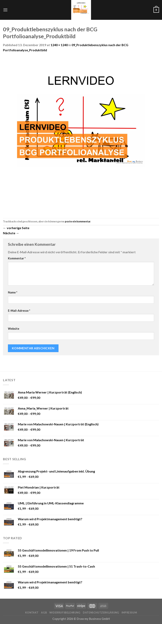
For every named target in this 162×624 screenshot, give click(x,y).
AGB (44, 612)
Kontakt (32, 612)
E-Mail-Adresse (19, 310)
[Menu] (5, 10)
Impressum (129, 612)
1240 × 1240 (59, 45)
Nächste (11, 233)
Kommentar (17, 258)
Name (12, 292)
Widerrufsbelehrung (65, 612)
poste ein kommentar (77, 221)
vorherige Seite (16, 228)
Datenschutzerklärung (101, 612)
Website (13, 328)
